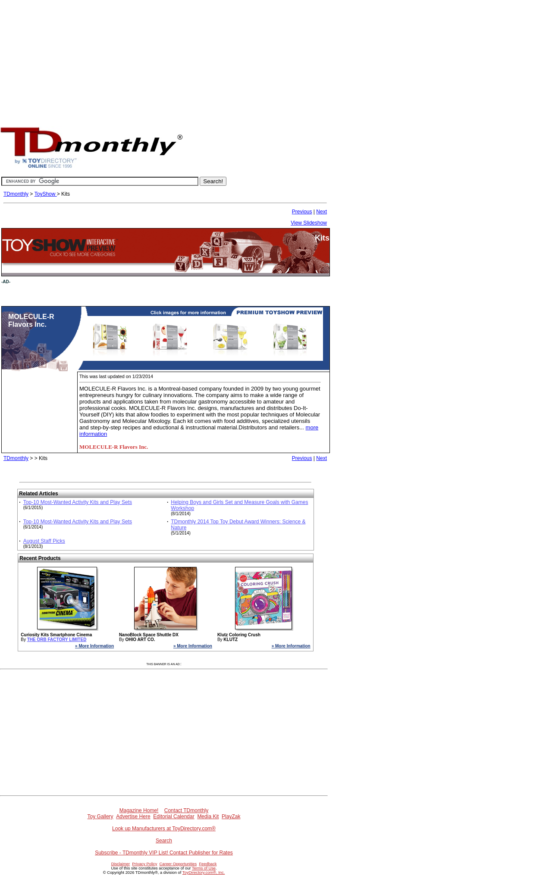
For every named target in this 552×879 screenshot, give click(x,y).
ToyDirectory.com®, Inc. (203, 872)
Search (164, 841)
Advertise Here (133, 816)
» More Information (94, 646)
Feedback (207, 864)
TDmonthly (15, 194)
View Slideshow (309, 223)
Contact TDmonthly (186, 810)
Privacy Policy (144, 864)
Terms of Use (204, 868)
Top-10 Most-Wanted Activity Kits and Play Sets (77, 502)
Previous (302, 212)
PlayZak (231, 816)
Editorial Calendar (173, 816)
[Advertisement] (276, 60)
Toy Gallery (100, 816)
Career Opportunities (178, 864)
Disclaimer (120, 864)
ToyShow (45, 194)
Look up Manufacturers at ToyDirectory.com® (164, 829)
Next (321, 212)
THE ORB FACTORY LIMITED (57, 639)
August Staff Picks (44, 541)
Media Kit (208, 816)
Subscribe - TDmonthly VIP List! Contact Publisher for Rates (164, 853)
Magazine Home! (139, 810)
